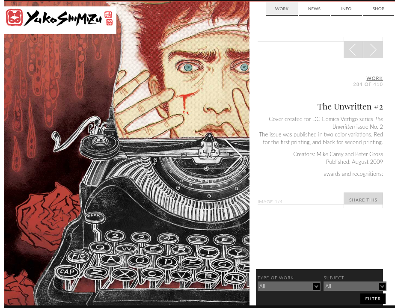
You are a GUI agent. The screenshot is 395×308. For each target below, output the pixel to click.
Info (346, 8)
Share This (363, 199)
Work (281, 8)
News (314, 8)
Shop (378, 8)
